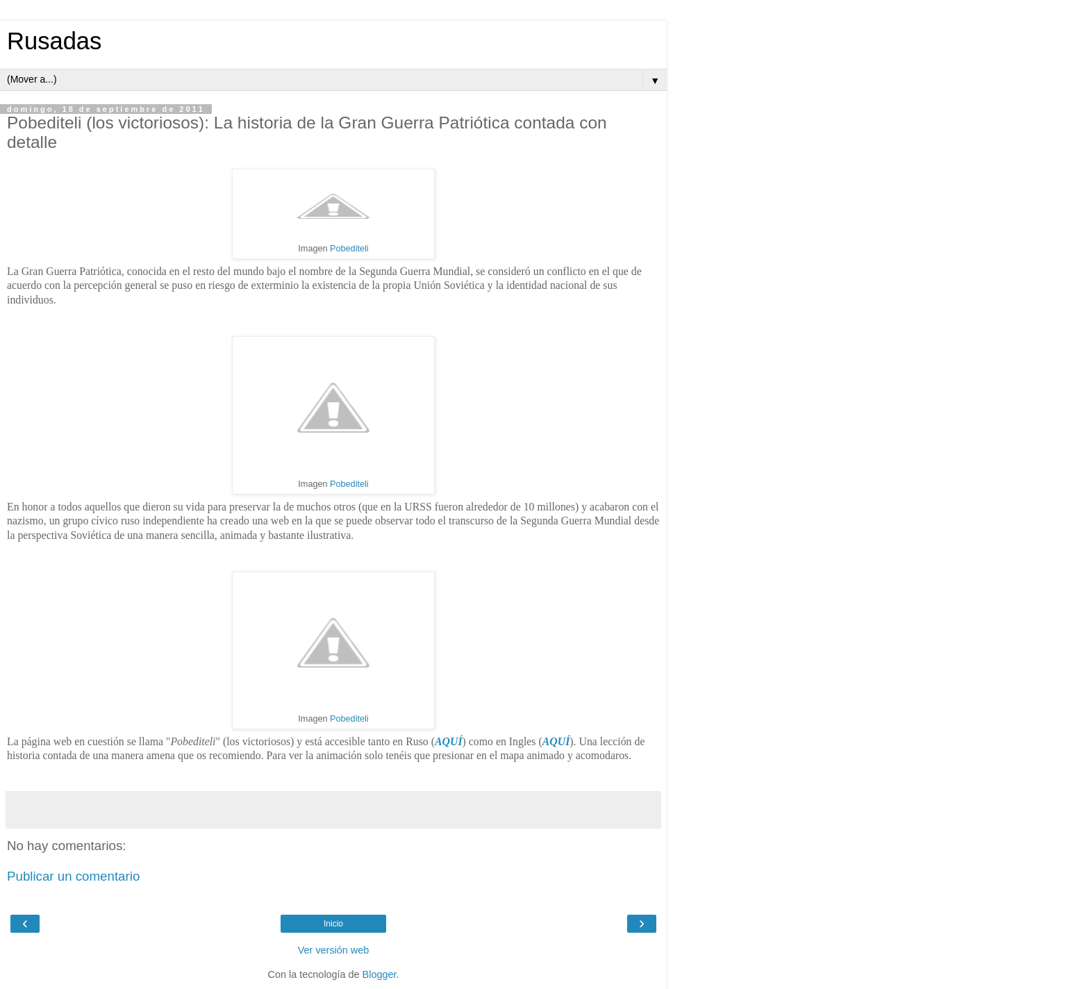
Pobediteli (349, 249)
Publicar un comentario (73, 876)
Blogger (380, 974)
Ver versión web (333, 950)
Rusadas (54, 41)
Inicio (333, 924)
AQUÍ (449, 741)
